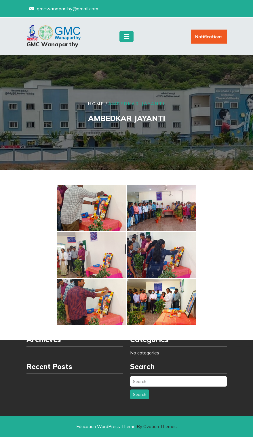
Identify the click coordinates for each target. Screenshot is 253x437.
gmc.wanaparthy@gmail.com (67, 8)
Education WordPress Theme (126, 426)
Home (96, 104)
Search (139, 376)
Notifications (208, 38)
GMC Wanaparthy (52, 45)
